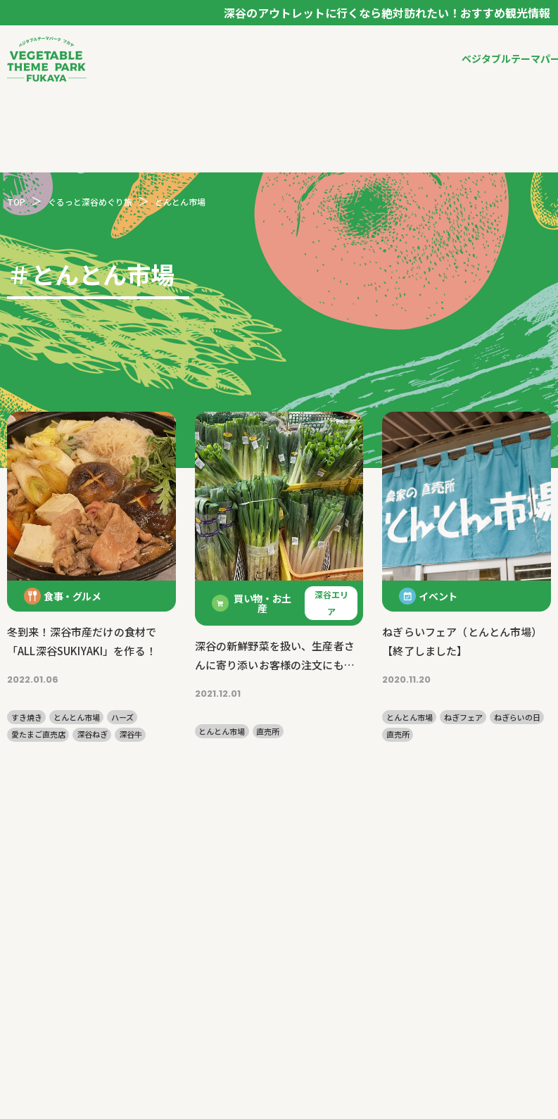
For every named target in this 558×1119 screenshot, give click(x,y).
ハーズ (122, 717)
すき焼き (26, 717)
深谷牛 (130, 734)
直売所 (267, 731)
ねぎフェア (463, 717)
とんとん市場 (76, 717)
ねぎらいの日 (517, 717)
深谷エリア (331, 602)
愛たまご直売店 (38, 734)
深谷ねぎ (92, 734)
